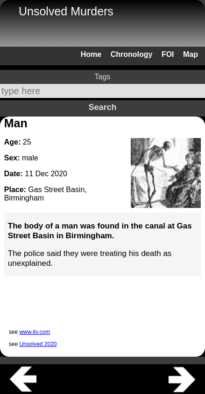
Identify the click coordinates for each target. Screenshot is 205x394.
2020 (58, 174)
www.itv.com (34, 332)
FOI (168, 54)
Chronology (132, 54)
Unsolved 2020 (38, 344)
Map (190, 54)
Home (91, 54)
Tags (103, 77)
